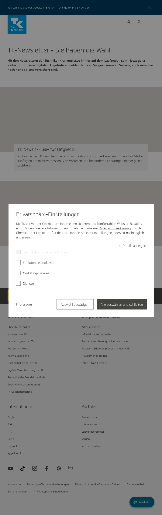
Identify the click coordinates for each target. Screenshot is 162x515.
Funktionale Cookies (37, 263)
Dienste (28, 283)
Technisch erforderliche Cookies (45, 252)
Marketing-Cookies (36, 273)
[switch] (132, 245)
